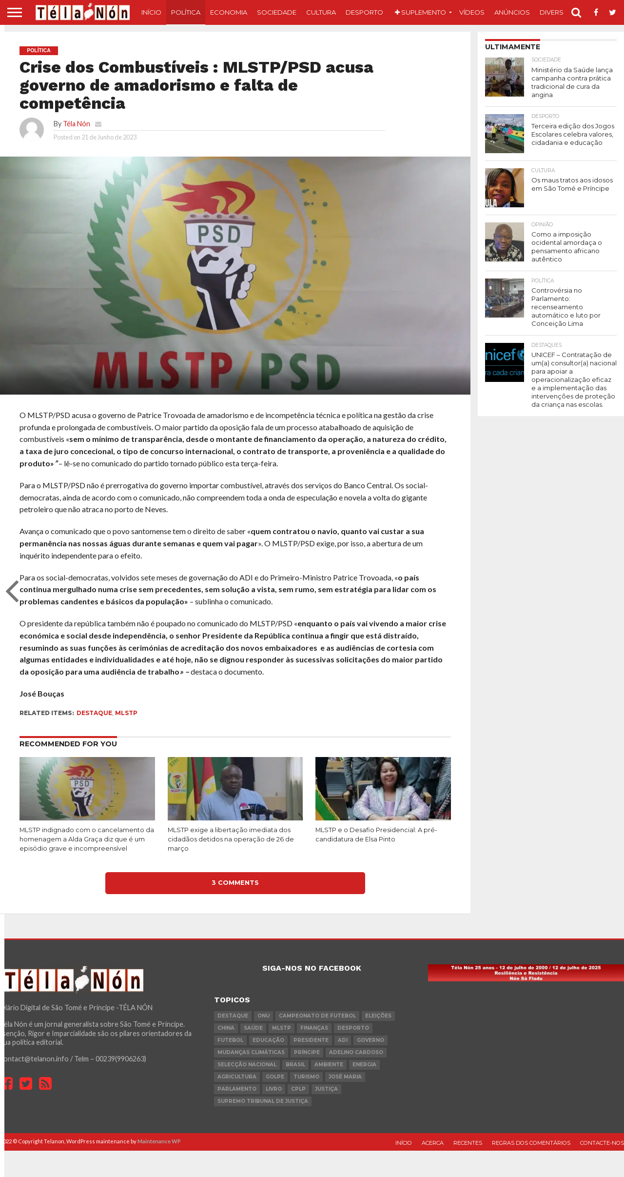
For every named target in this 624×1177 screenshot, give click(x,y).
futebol (230, 1040)
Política (185, 12)
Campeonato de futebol (317, 1016)
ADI (343, 1040)
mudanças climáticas (251, 1052)
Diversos (557, 12)
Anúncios (512, 12)
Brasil (295, 1064)
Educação (268, 1040)
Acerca (433, 1142)
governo (370, 1040)
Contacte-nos (602, 1142)
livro (274, 1089)
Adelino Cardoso (356, 1052)
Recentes (467, 1142)
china (225, 1028)
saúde (253, 1028)
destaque (94, 713)
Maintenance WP (159, 1141)
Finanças (314, 1028)
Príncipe (307, 1052)
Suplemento (420, 12)
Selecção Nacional (246, 1064)
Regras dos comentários (531, 1142)
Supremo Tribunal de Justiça (262, 1101)
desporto (353, 1028)
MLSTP (126, 713)
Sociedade (276, 12)
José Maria (345, 1077)
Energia (364, 1064)
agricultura (236, 1077)
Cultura (321, 12)
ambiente (328, 1064)
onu (263, 1016)
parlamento (236, 1089)
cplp (298, 1089)
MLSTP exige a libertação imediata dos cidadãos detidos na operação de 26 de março (231, 839)
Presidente (311, 1040)
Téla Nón (76, 124)
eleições (378, 1016)
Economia (228, 12)
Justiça (326, 1089)
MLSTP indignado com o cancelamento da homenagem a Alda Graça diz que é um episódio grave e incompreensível (87, 839)
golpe (275, 1077)
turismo (306, 1077)
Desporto (364, 12)
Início (151, 12)
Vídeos (472, 12)
